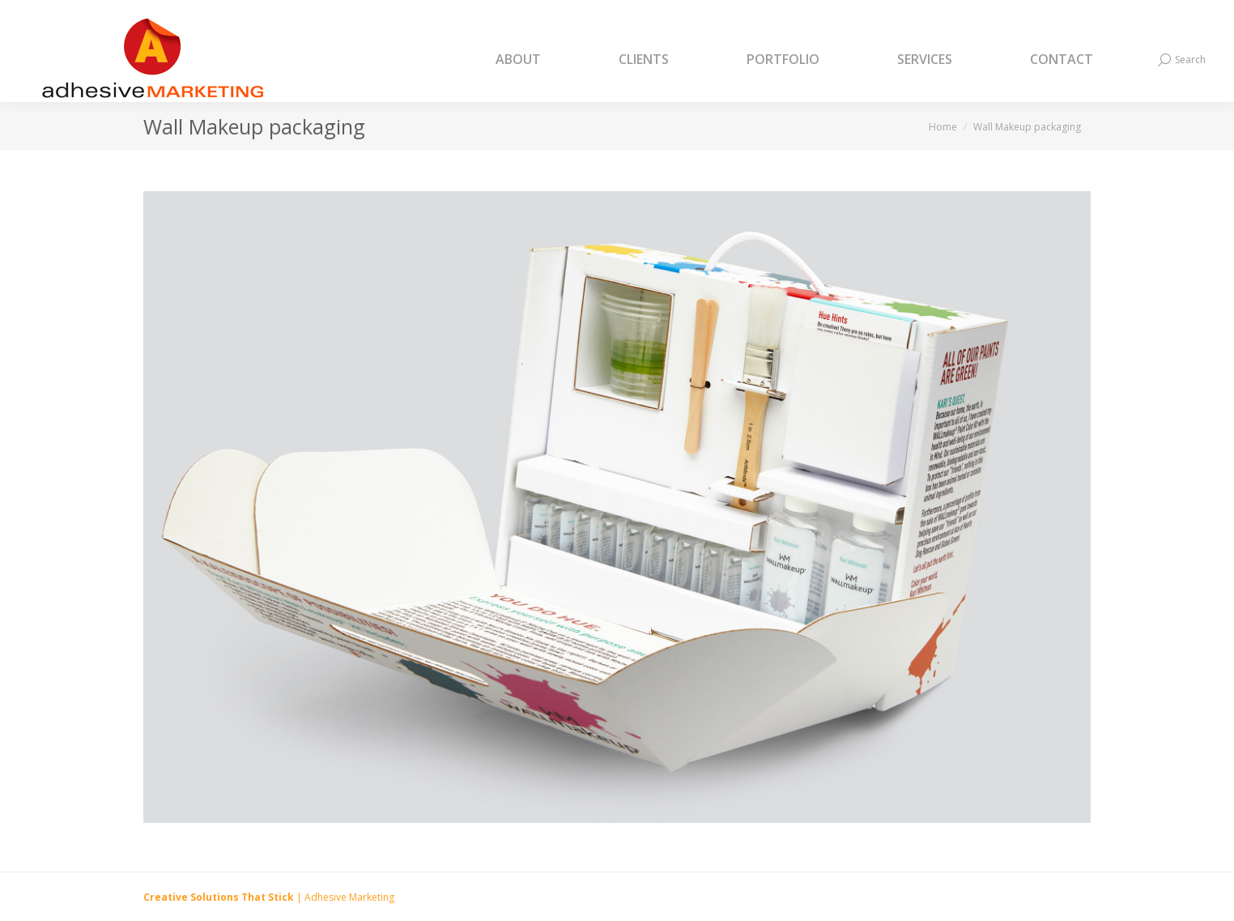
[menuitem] (538, 60)
